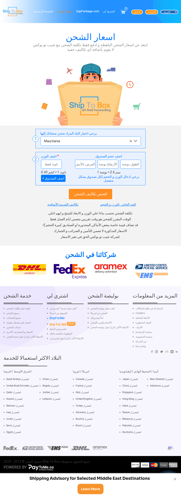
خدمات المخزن (13, 350)
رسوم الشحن (65, 11)
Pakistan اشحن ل (131, 448)
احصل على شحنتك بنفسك (18, 345)
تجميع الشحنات (13, 340)
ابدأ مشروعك (96, 340)
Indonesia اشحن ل (159, 408)
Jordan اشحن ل (50, 415)
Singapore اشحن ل (132, 415)
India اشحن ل (129, 428)
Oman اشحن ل (50, 401)
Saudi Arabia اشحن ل (17, 401)
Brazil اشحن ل (83, 448)
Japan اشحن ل (130, 401)
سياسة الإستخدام (144, 354)
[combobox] (90, 141)
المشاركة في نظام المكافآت (149, 331)
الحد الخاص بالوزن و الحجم (118, 204)
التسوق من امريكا (58, 335)
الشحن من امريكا (98, 335)
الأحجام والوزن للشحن (101, 345)
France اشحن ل (84, 408)
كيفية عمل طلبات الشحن (18, 331)
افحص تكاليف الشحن (90, 194)
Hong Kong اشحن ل (132, 421)
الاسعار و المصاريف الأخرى (19, 354)
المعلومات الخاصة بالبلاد (61, 356)
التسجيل (152, 12)
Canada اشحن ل (84, 401)
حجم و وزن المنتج (58, 351)
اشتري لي (109, 11)
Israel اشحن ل (13, 441)
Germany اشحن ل (85, 434)
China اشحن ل (129, 408)
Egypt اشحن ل (13, 454)
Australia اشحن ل (131, 454)
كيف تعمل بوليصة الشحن (102, 331)
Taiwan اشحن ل (130, 434)
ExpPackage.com (87, 11)
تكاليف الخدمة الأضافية (62, 204)
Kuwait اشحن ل (14, 421)
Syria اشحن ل (13, 448)
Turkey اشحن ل (83, 428)
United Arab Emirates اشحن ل (22, 408)
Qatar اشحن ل (13, 415)
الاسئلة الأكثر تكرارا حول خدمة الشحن (24, 359)
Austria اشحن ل (84, 441)
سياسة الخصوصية (144, 359)
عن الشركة (141, 364)
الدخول (137, 12)
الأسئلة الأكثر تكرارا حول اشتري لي (67, 361)
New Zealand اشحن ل (161, 401)
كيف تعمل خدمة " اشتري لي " (64, 331)
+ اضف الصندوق (53, 178)
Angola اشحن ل (50, 408)
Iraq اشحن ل (12, 434)
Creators (140, 335)
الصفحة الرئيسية (43, 11)
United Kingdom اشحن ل (88, 421)
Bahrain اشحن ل (15, 428)
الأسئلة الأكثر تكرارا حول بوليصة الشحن (109, 350)
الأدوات (139, 350)
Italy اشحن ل (82, 415)
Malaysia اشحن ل (131, 441)
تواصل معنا (141, 368)
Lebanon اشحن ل (51, 421)
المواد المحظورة (143, 345)
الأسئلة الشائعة (143, 340)
